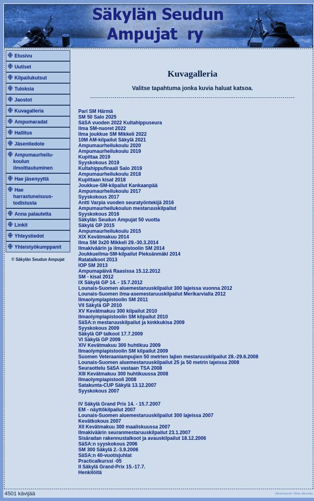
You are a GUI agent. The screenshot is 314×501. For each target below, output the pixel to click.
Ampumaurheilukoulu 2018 (109, 174)
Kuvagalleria (28, 111)
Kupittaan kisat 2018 (102, 180)
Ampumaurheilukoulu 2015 (109, 231)
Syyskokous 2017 (98, 197)
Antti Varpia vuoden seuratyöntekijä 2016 (126, 202)
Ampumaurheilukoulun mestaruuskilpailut (127, 208)
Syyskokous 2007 (98, 391)
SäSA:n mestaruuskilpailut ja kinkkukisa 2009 (131, 322)
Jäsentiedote (29, 144)
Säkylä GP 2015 (96, 225)
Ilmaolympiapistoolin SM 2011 (113, 299)
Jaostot (23, 100)
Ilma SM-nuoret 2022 (102, 128)
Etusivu (23, 56)
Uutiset (22, 67)
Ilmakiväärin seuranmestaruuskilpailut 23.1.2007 (134, 432)
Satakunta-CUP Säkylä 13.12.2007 (117, 385)
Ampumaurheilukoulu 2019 (109, 151)
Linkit (20, 225)
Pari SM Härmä (95, 111)
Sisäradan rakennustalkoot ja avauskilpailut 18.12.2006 (142, 438)
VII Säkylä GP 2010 (100, 305)
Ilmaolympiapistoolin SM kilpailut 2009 (123, 351)
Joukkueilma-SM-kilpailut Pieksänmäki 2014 (129, 254)
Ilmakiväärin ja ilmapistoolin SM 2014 (121, 248)
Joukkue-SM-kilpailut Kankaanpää (118, 185)
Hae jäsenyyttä (31, 179)
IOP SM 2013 (93, 265)
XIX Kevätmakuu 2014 (103, 237)
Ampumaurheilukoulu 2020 (109, 145)
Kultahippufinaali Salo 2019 (110, 168)
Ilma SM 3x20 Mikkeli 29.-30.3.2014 (118, 242)
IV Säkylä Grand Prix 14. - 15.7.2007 (119, 404)
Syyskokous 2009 (98, 328)
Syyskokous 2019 (98, 163)
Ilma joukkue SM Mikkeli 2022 (112, 134)
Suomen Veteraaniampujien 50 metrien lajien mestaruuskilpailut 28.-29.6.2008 (168, 357)
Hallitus (23, 133)
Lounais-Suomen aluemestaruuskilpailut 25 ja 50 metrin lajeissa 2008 (158, 362)
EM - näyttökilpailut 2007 (107, 410)
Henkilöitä (90, 472)
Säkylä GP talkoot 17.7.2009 (110, 334)
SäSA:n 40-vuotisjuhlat (105, 455)
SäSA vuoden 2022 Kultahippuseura (120, 123)
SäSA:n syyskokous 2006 (108, 444)
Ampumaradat (30, 122)
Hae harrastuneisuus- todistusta (30, 196)
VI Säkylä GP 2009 (99, 339)
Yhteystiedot (29, 236)
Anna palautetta (32, 214)
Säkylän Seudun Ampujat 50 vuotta (119, 220)
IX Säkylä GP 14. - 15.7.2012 (110, 282)
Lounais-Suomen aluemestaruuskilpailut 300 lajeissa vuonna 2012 (155, 288)
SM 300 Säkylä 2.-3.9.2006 (108, 449)
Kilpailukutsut (30, 78)
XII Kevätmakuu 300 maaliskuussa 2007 (124, 427)
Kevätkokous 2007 (99, 421)
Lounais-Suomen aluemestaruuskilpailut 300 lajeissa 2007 (146, 415)
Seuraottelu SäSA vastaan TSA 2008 (120, 368)
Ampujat (56, 259)
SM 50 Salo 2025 (97, 117)
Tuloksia (24, 89)
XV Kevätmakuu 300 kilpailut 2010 (117, 311)
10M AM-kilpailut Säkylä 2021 (112, 140)
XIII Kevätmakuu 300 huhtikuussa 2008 (123, 374)
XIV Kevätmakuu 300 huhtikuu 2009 (119, 345)
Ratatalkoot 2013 (97, 260)
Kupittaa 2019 (94, 157)
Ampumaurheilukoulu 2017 (109, 191)
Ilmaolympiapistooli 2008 (107, 379)
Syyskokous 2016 (98, 214)
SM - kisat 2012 (96, 277)
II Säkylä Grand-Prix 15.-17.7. (111, 467)
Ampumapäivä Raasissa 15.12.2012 (119, 271)
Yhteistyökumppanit (37, 247)
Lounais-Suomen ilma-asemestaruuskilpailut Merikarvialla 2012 (152, 294)
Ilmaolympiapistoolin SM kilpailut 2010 (123, 317)
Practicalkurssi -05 (100, 461)
